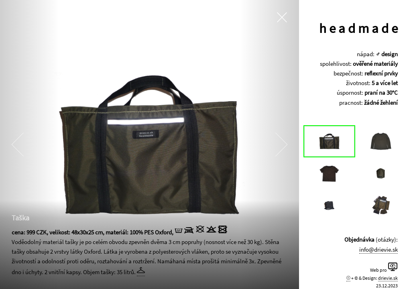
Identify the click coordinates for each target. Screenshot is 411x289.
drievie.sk (389, 278)
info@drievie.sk (379, 249)
